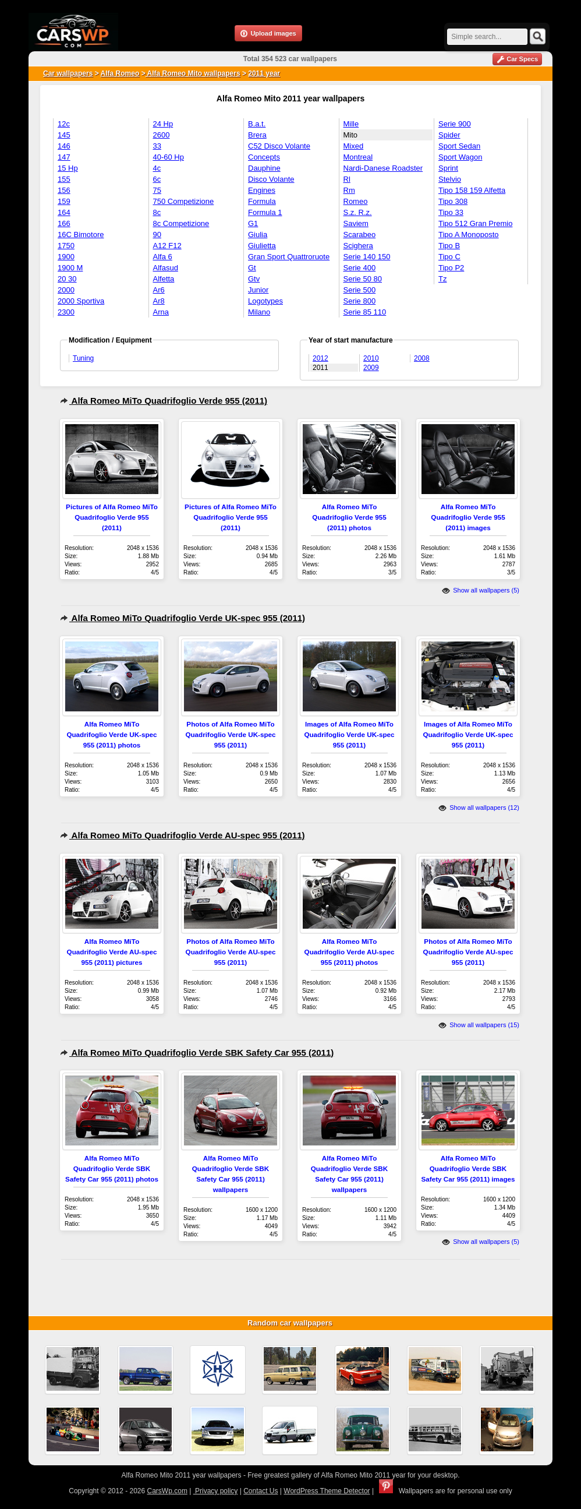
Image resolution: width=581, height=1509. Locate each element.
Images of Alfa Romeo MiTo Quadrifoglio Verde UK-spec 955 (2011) (349, 734)
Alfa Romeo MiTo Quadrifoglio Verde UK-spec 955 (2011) (182, 618)
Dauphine (264, 168)
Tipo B (449, 245)
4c (157, 168)
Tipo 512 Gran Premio (475, 223)
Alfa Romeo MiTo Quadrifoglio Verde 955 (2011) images (468, 517)
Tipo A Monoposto (468, 234)
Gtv (254, 278)
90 (157, 234)
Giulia (257, 234)
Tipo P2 (451, 267)
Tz (442, 278)
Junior (258, 289)
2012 (320, 358)
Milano (259, 312)
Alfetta (164, 278)
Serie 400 (359, 267)
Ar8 (159, 301)
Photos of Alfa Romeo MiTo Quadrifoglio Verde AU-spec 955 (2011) (231, 951)
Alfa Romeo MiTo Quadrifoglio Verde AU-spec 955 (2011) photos (349, 951)
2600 (161, 135)
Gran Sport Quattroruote (289, 256)
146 (64, 146)
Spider (449, 135)
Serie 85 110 (365, 312)
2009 (371, 368)
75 (157, 190)
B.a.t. (256, 123)
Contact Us (260, 1491)
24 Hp (163, 123)
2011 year (264, 73)
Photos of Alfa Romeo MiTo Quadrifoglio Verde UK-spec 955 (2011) (230, 734)
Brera (257, 135)
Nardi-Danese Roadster (383, 168)
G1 (253, 223)
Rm (349, 190)
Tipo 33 (450, 212)
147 (64, 157)
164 (64, 212)
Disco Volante (271, 179)
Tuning (83, 358)
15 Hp (68, 168)
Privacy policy (215, 1491)
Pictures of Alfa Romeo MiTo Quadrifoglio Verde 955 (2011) (112, 517)
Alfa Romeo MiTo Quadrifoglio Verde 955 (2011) (163, 401)
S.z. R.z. (357, 212)
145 (64, 135)
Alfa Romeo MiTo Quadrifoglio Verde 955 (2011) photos (349, 517)
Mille (351, 123)
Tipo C (449, 256)
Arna (161, 312)
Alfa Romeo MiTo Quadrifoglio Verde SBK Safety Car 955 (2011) (197, 1052)
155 (64, 179)
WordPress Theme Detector (327, 1491)
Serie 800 (359, 301)
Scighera (358, 245)
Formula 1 (265, 212)
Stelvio (449, 179)
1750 (66, 245)
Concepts (264, 157)
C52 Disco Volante (279, 146)
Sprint (448, 168)
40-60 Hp (168, 157)
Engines (261, 190)
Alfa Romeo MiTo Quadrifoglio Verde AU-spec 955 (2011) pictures (112, 951)
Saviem (356, 223)
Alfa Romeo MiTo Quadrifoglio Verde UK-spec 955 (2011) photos (111, 734)
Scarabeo (359, 234)
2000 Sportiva (81, 301)
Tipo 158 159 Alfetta (471, 190)
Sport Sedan (459, 146)
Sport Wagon (460, 157)
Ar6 (159, 289)
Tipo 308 (452, 201)
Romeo (355, 201)
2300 (66, 312)
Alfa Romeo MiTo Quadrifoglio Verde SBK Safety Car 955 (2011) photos (111, 1168)
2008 (422, 358)
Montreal (358, 157)
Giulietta (262, 245)
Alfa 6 (162, 256)
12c (64, 123)
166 (64, 223)
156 (64, 190)
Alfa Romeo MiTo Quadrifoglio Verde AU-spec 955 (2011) (182, 835)
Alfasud (165, 267)
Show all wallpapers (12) (478, 807)
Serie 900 (454, 123)
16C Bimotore (81, 234)
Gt (252, 267)
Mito (350, 135)
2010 (371, 358)
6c (157, 179)
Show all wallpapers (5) (480, 590)
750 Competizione (183, 201)
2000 (66, 289)
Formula (262, 201)
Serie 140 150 (367, 256)
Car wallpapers (68, 73)
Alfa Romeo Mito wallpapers (193, 73)
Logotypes (265, 301)
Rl (346, 179)
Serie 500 (359, 289)
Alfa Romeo (120, 73)
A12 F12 (167, 245)
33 (157, 146)
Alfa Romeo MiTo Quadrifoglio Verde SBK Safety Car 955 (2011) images (468, 1168)
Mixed (353, 146)
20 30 (67, 278)
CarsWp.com (167, 1491)
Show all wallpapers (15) (478, 1024)
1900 (66, 256)
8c (157, 212)
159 (64, 201)
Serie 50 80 (362, 278)
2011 (320, 368)
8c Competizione (181, 223)
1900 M (70, 267)
